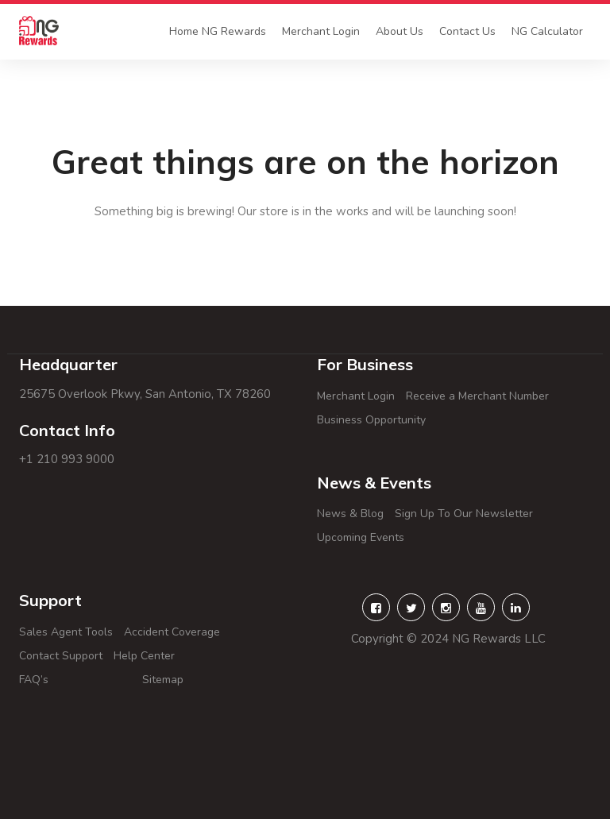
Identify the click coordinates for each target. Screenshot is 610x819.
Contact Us (467, 31)
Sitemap (182, 679)
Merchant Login (321, 31)
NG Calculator (547, 31)
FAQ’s (75, 679)
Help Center (176, 655)
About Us (399, 31)
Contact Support (60, 655)
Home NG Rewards (217, 31)
